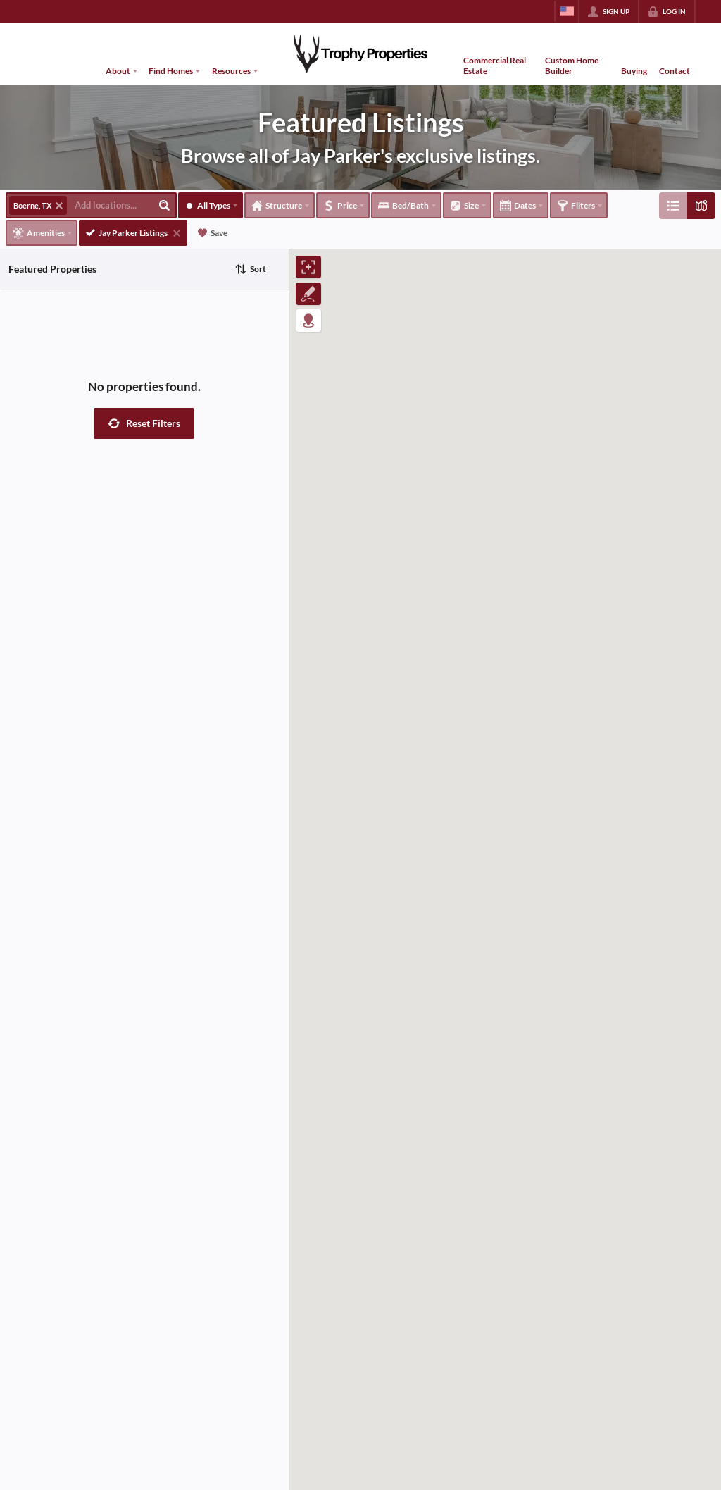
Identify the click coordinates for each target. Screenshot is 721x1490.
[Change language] (567, 11)
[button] (144, 423)
